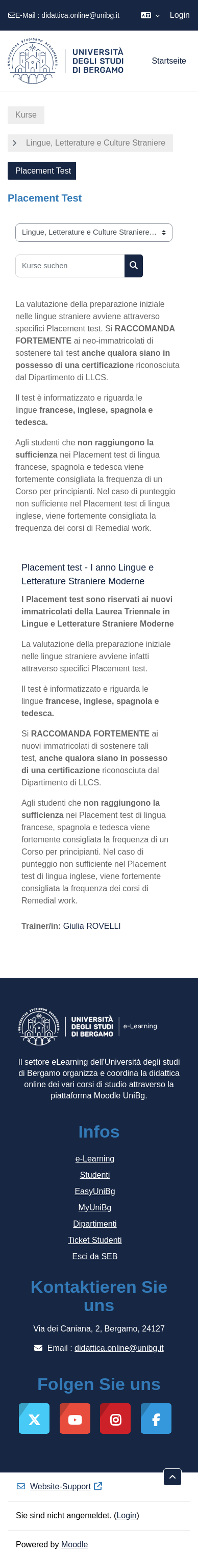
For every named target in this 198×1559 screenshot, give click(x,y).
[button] (150, 15)
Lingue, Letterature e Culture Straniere (95, 142)
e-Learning (95, 1158)
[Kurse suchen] (70, 265)
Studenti (95, 1175)
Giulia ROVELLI (92, 926)
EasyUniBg (95, 1191)
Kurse (26, 114)
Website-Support (59, 1486)
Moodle (74, 1544)
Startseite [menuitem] (169, 60)
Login (180, 15)
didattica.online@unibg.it (80, 15)
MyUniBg (95, 1207)
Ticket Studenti (94, 1240)
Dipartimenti (94, 1224)
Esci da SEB (95, 1256)
